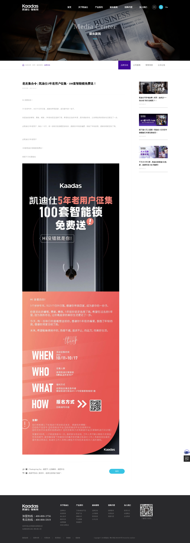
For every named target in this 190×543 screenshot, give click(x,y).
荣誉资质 (149, 65)
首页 (69, 7)
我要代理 (111, 516)
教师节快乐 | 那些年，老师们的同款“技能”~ (45, 473)
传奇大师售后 (64, 525)
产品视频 (79, 519)
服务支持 (63, 519)
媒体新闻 (114, 7)
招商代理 (128, 7)
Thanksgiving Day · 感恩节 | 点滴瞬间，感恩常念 (46, 469)
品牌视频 (63, 522)
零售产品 (79, 513)
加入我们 (143, 7)
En (167, 7)
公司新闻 (136, 65)
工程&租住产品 (81, 510)
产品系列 (99, 7)
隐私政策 (25, 538)
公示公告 (161, 65)
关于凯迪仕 (83, 7)
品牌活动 (124, 65)
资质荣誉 (63, 513)
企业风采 (127, 516)
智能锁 (68, 538)
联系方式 (127, 510)
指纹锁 (78, 538)
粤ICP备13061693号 (116, 538)
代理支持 (111, 513)
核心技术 (63, 516)
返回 (117, 471)
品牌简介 (63, 510)
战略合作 (79, 516)
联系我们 (58, 538)
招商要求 (111, 510)
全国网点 (127, 513)
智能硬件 (79, 522)
